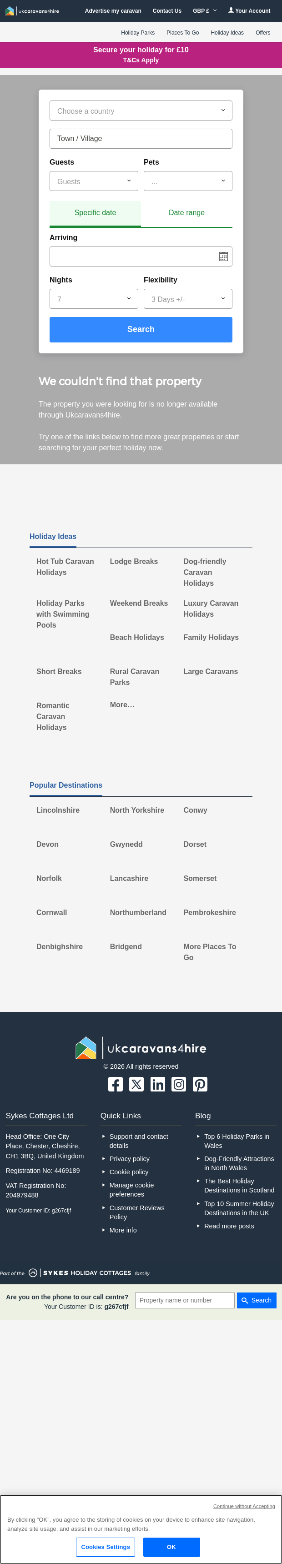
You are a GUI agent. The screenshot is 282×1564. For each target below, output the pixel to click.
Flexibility (160, 280)
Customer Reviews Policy (137, 1212)
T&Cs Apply (141, 60)
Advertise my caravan (113, 11)
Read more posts (229, 1226)
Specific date (95, 212)
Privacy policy (130, 1158)
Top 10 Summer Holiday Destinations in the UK (239, 1208)
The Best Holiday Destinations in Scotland (239, 1185)
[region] (141, 1529)
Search (141, 329)
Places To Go (182, 33)
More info (123, 1230)
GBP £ (205, 11)
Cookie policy (129, 1172)
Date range (187, 212)
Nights (61, 280)
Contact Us (167, 11)
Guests (62, 162)
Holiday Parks (138, 33)
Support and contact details (139, 1141)
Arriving (63, 237)
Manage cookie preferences (132, 1190)
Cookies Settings (105, 1547)
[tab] (95, 214)
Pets (151, 162)
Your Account (249, 10)
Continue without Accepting (244, 1506)
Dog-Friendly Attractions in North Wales (239, 1163)
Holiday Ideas (227, 33)
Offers (263, 33)
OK (171, 1547)
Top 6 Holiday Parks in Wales (236, 1141)
